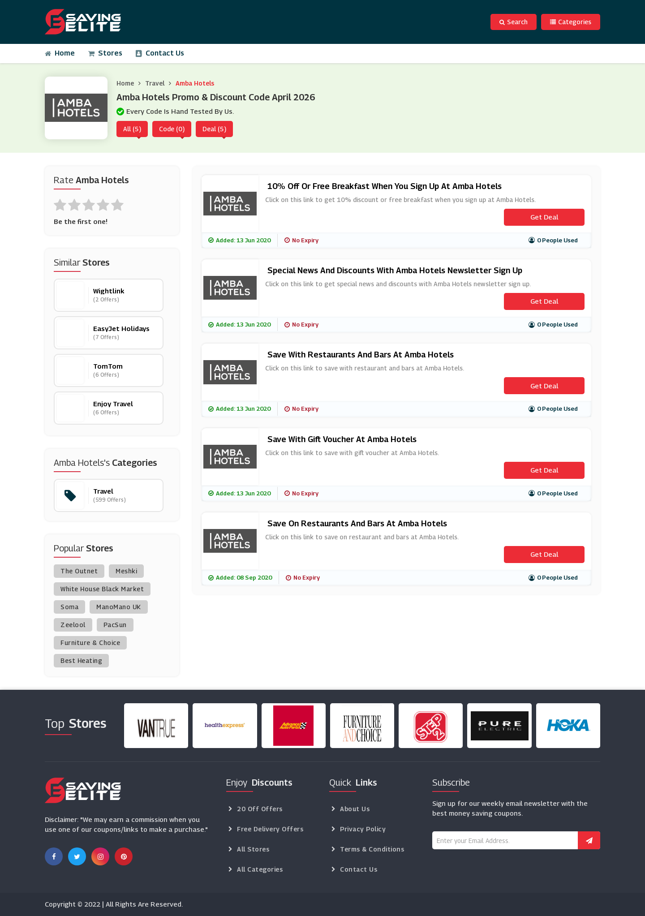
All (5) (132, 129)
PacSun (115, 624)
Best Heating (81, 660)
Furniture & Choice (90, 642)
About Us (355, 809)
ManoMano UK (118, 607)
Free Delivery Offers (270, 829)
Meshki (126, 571)
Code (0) (172, 129)
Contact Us (160, 53)
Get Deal (544, 217)
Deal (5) (214, 129)
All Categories (260, 869)
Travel (154, 83)
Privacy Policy (363, 829)
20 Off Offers (260, 809)
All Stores (253, 849)
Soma (69, 607)
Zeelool (73, 624)
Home (60, 53)
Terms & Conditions (372, 849)
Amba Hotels (195, 83)
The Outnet (79, 571)
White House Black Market (102, 589)
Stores (105, 53)
